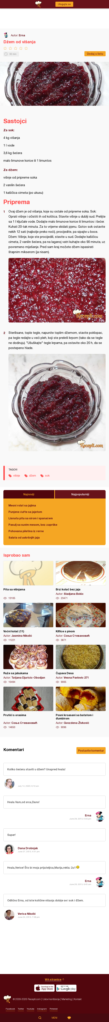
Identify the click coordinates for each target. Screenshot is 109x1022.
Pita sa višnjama (28, 580)
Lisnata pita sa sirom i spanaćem (30, 518)
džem (32, 475)
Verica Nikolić (27, 913)
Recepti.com (7, 999)
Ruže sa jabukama (28, 664)
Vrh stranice (53, 979)
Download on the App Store (44, 988)
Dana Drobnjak (28, 848)
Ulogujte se (64, 4)
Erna (22, 35)
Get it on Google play (66, 988)
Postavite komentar (91, 750)
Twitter (21, 1009)
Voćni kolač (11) (28, 622)
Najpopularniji (80, 494)
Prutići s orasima (28, 708)
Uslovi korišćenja (51, 999)
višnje (16, 475)
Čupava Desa (81, 664)
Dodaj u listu (95, 53)
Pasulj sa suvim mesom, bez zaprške (32, 524)
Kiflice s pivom (81, 622)
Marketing (67, 999)
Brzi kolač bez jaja (81, 580)
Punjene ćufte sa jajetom (25, 511)
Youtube (30, 1009)
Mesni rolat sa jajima (22, 505)
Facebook (10, 1009)
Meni (54, 1017)
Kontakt (78, 999)
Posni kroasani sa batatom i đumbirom (81, 708)
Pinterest (54, 1009)
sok (47, 475)
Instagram (42, 1009)
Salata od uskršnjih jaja (24, 537)
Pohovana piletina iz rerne (26, 531)
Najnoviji (28, 494)
